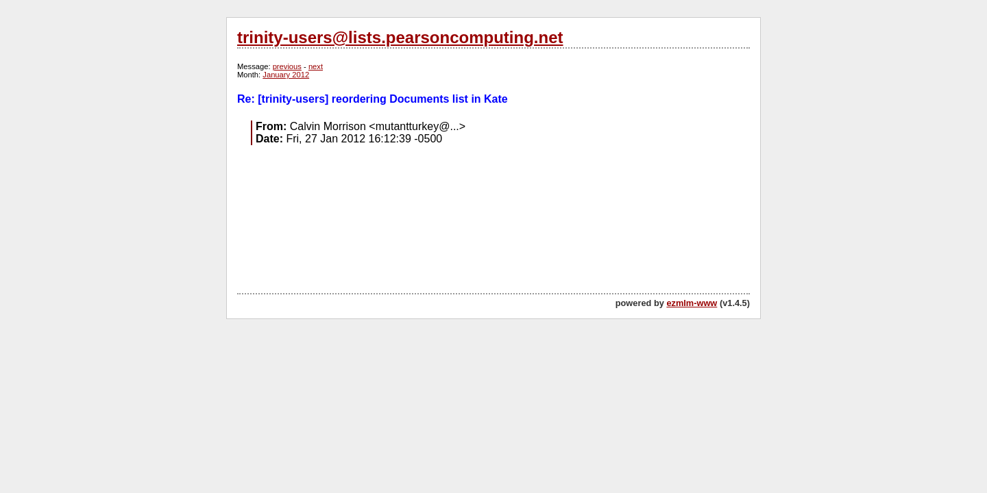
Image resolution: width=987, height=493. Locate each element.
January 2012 (286, 75)
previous (287, 66)
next (315, 66)
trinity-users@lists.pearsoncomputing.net (400, 37)
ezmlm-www (691, 303)
